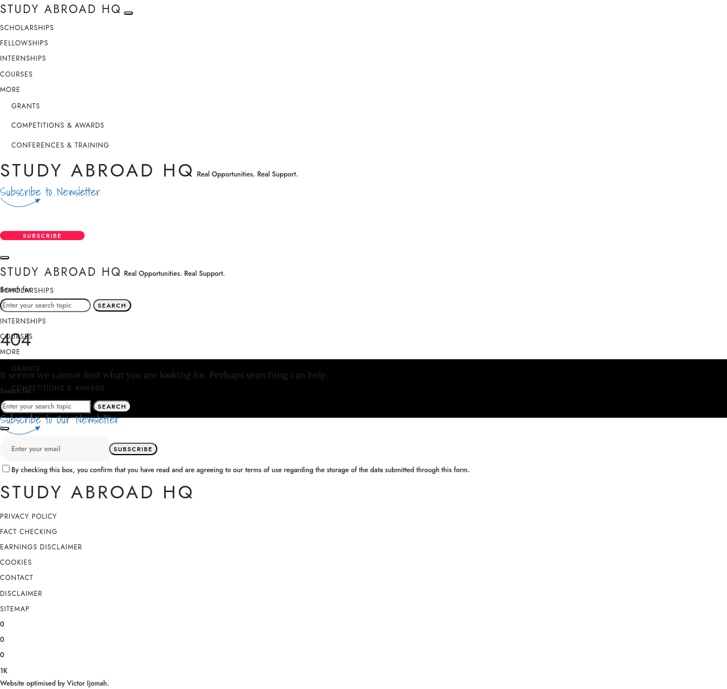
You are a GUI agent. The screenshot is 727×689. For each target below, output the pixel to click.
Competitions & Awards (58, 125)
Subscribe (42, 235)
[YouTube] (3, 669)
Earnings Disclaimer (41, 547)
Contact (17, 578)
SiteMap (15, 609)
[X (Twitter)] (2, 638)
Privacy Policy (28, 516)
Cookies (16, 562)
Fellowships (24, 43)
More (10, 90)
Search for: (16, 289)
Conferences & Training (60, 145)
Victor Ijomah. (88, 683)
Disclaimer (21, 594)
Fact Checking (28, 532)
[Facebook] (2, 623)
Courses (16, 74)
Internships (23, 58)
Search (112, 305)
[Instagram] (2, 653)
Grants (25, 106)
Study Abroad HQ (97, 170)
